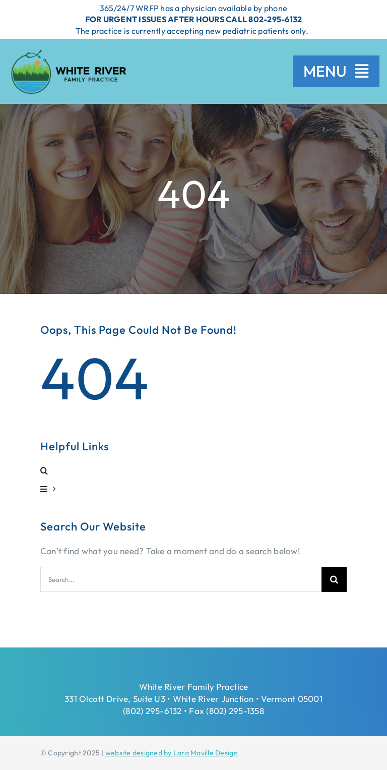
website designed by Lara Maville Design (171, 752)
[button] (193, 470)
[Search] (334, 579)
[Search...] (180, 579)
